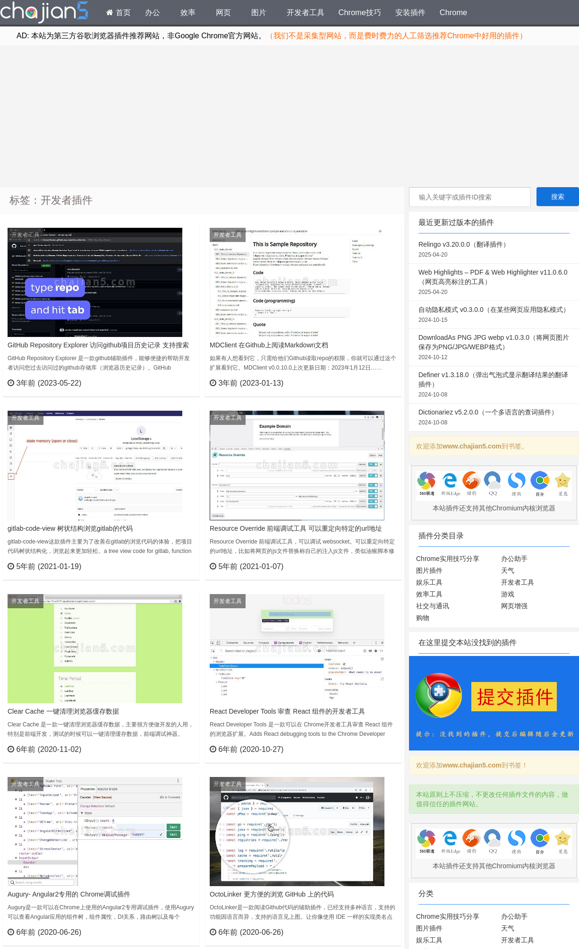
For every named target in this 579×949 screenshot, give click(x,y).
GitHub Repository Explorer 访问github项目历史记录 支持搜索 (98, 345)
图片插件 (429, 570)
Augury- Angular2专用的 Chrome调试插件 (69, 894)
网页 (223, 12)
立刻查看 (175, 383)
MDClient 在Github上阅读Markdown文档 (269, 345)
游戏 (507, 594)
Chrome (453, 12)
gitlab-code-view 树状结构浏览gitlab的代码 (70, 528)
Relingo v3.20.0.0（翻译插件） (494, 250)
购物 (422, 617)
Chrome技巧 (360, 12)
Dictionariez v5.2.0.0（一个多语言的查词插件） (494, 417)
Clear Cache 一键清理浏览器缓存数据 (63, 711)
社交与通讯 (432, 606)
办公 (152, 12)
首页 (118, 12)
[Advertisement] (290, 116)
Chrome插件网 (44, 13)
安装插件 (410, 12)
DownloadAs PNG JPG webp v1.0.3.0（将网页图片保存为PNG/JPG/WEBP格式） (494, 348)
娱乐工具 (429, 582)
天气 (507, 570)
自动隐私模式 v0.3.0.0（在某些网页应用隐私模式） (494, 315)
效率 (188, 12)
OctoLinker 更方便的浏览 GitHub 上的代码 (272, 894)
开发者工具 (305, 12)
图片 (258, 12)
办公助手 (514, 558)
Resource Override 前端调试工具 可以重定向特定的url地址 (296, 528)
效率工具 (429, 594)
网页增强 (514, 606)
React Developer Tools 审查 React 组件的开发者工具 (287, 711)
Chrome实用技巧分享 (447, 558)
